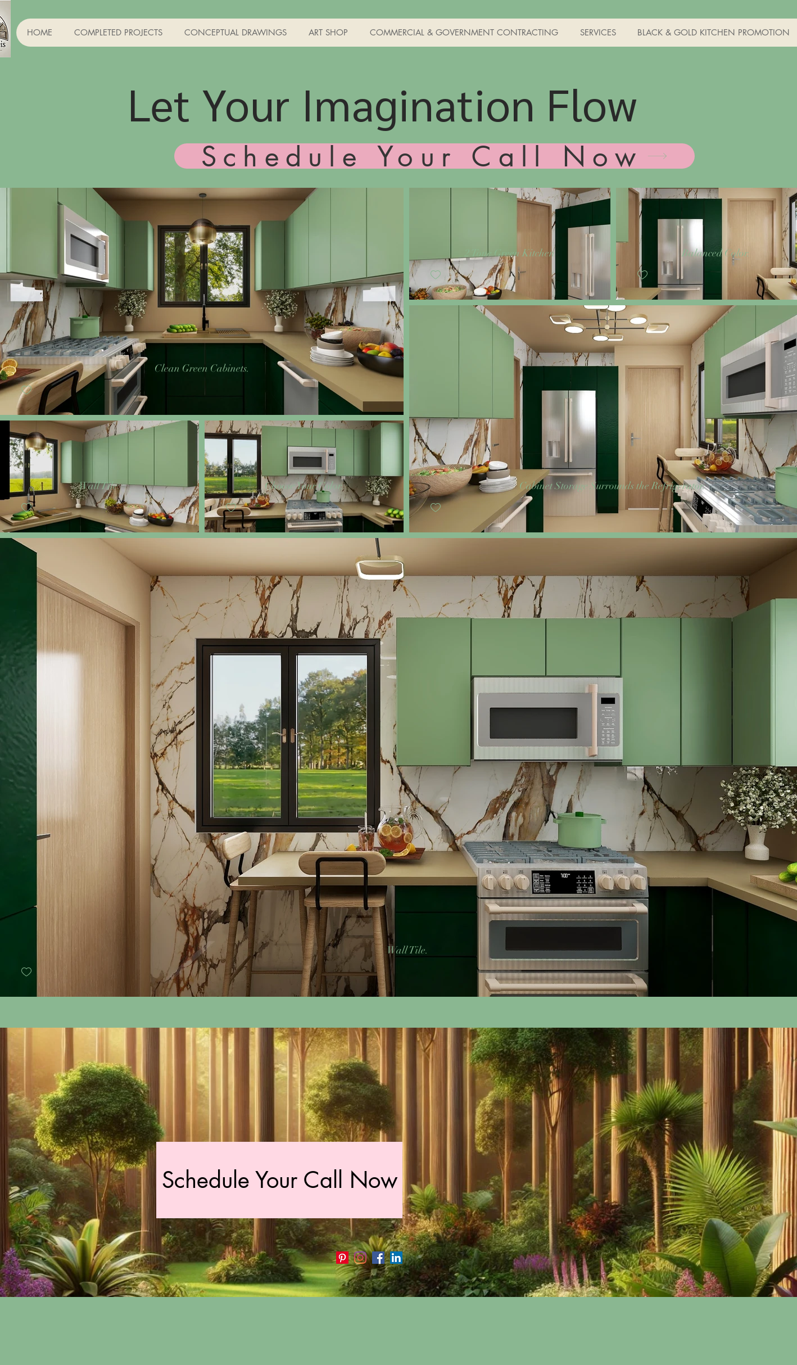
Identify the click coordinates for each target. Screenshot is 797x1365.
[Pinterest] (342, 1257)
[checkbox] (26, 390)
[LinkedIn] (396, 1257)
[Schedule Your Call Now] (434, 156)
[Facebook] (378, 1257)
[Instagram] (360, 1257)
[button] (118, 33)
